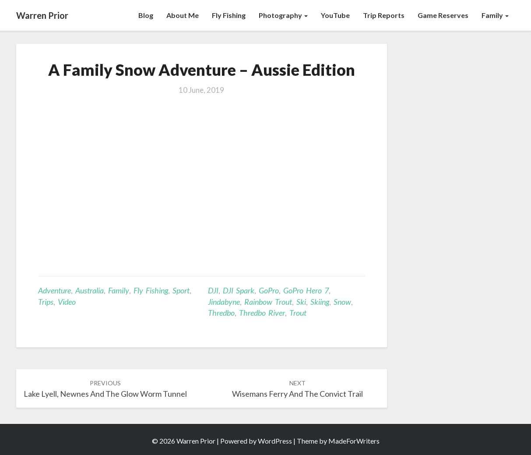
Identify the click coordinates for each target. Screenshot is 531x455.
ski (301, 302)
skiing (319, 302)
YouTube (335, 15)
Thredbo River (262, 312)
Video (67, 302)
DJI (213, 290)
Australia (89, 290)
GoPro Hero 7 (306, 290)
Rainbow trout (268, 302)
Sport (181, 290)
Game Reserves (443, 15)
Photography (283, 15)
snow (342, 302)
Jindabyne (224, 302)
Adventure (54, 290)
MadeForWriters (354, 441)
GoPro (269, 290)
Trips (45, 302)
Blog (145, 15)
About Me (182, 15)
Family (495, 15)
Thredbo (221, 312)
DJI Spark (238, 290)
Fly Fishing (229, 15)
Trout (297, 312)
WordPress (275, 441)
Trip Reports (383, 15)
